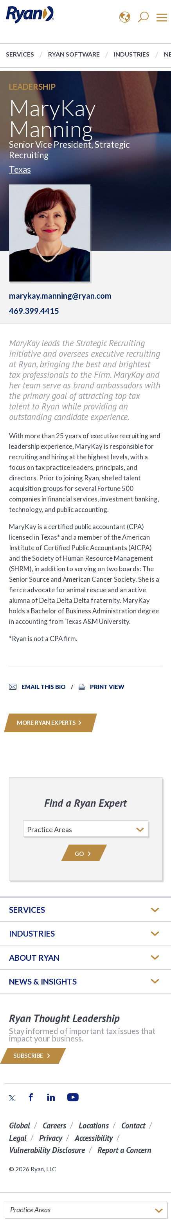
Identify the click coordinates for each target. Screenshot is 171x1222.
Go (84, 853)
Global (19, 1125)
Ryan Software (74, 54)
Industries (131, 54)
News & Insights (43, 981)
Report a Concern (124, 1150)
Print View (107, 687)
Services (20, 54)
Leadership (32, 86)
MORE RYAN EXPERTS (50, 722)
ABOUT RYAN (34, 957)
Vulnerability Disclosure (47, 1150)
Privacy (50, 1138)
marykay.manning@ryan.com (60, 295)
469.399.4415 (34, 310)
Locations (94, 1125)
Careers (54, 1125)
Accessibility (94, 1138)
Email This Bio (44, 687)
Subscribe (33, 1055)
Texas (20, 169)
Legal (18, 1138)
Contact (133, 1125)
